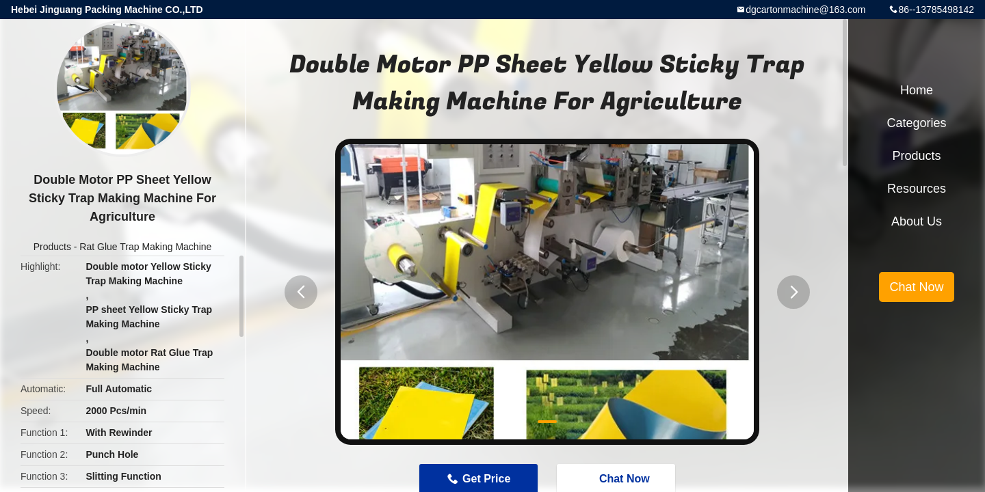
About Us (916, 221)
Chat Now (916, 287)
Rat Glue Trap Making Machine (145, 246)
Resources (916, 188)
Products (52, 246)
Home (916, 90)
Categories (916, 123)
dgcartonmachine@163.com (805, 9)
